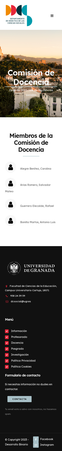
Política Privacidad (23, 360)
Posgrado (17, 348)
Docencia (17, 342)
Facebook (43, 439)
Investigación (20, 354)
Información (19, 331)
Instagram (43, 444)
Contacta (19, 399)
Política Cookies (21, 366)
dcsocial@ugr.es (21, 301)
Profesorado (19, 337)
